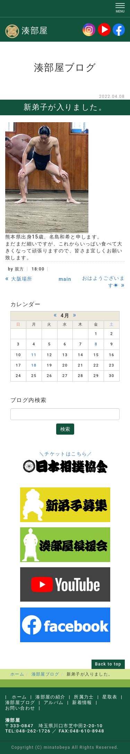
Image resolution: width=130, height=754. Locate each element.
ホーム (17, 674)
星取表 (109, 696)
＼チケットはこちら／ (66, 453)
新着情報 (82, 702)
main (65, 279)
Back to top (108, 664)
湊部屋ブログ (45, 674)
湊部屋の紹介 (50, 696)
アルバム (54, 702)
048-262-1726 (33, 731)
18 (34, 365)
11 (34, 355)
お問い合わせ (20, 708)
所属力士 (84, 696)
